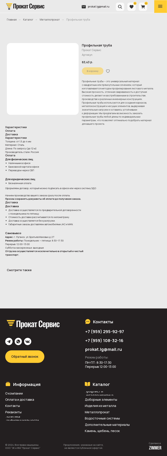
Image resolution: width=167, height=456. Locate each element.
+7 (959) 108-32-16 (104, 340)
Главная (12, 19)
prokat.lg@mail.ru (98, 6)
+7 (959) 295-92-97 (104, 331)
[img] (24, 6)
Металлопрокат (50, 19)
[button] (28, 412)
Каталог (28, 19)
